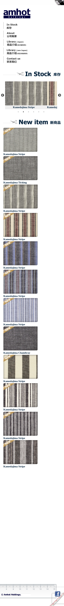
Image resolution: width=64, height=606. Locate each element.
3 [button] (28, 112)
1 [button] (18, 112)
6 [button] (44, 112)
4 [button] (33, 112)
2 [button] (23, 112)
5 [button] (38, 112)
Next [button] (59, 95)
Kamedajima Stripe (41, 107)
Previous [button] (2, 95)
